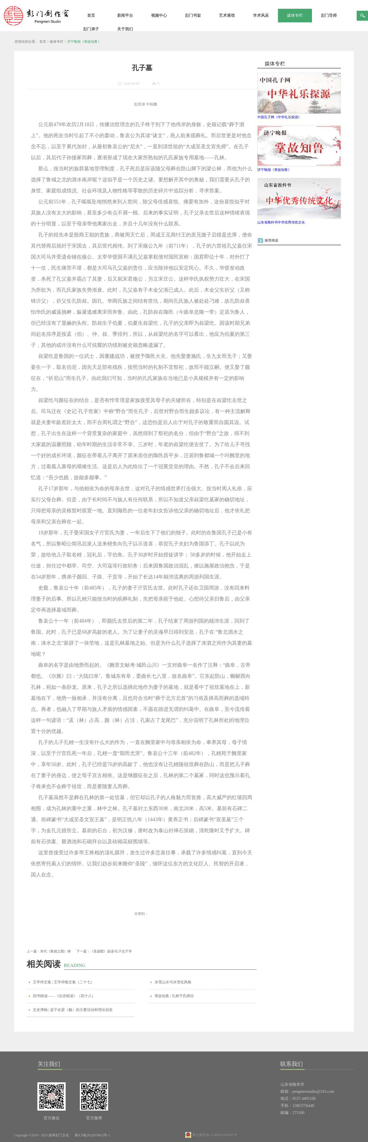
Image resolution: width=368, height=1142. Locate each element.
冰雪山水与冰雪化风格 (173, 982)
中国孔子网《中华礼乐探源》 (279, 117)
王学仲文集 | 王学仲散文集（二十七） (63, 982)
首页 (91, 15)
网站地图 (123, 1135)
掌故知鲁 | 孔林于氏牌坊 (174, 996)
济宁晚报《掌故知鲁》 (84, 42)
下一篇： (104, 951)
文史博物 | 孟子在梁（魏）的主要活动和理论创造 (73, 1010)
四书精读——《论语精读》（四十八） (64, 996)
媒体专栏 (56, 42)
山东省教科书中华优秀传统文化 (281, 222)
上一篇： (49, 951)
